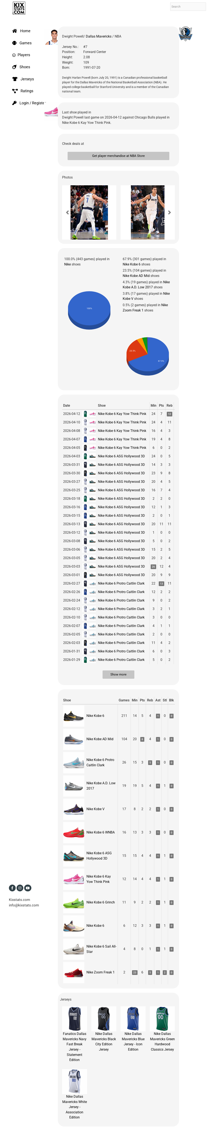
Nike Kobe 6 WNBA (100, 832)
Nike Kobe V (95, 809)
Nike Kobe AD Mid (136, 276)
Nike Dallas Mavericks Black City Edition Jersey (103, 1028)
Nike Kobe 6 (131, 264)
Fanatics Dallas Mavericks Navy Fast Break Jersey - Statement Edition (74, 1034)
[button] (67, 212)
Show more (118, 674)
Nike (67, 264)
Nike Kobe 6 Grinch (100, 902)
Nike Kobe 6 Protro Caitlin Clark (121, 583)
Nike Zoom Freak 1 (100, 972)
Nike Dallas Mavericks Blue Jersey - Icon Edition (133, 1028)
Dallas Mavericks (99, 36)
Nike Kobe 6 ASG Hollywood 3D (121, 456)
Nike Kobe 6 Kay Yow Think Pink (122, 414)
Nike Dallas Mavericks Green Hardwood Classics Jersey (162, 1028)
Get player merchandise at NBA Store (118, 156)
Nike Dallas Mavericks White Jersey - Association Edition (74, 1094)
